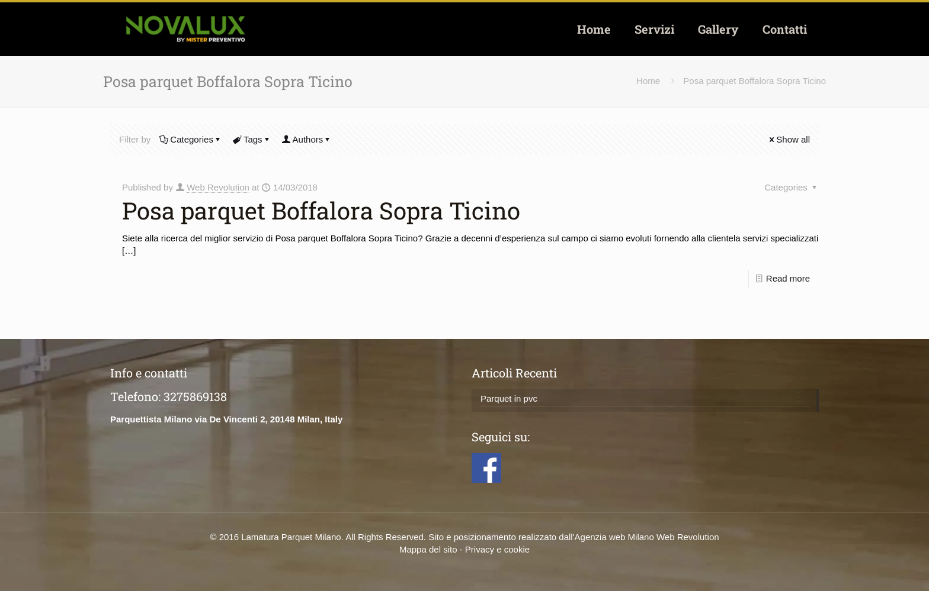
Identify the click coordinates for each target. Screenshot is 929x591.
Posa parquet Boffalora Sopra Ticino (754, 81)
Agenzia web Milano (614, 537)
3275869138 (195, 396)
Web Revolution (218, 187)
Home (648, 81)
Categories (190, 139)
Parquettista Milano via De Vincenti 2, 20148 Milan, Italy (226, 419)
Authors (307, 139)
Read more (788, 278)
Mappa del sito (428, 549)
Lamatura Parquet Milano (291, 537)
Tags (252, 139)
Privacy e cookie (497, 549)
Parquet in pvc (508, 398)
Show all (788, 139)
